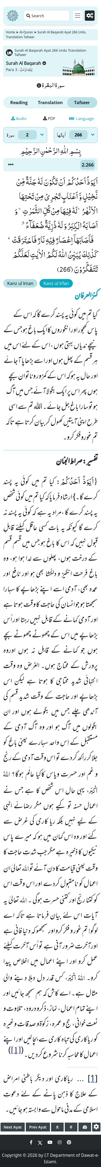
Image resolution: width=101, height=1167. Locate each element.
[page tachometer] (85, 1127)
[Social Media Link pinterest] (69, 1142)
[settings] (96, 1127)
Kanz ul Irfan (56, 283)
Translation (50, 102)
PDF (49, 118)
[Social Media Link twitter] (40, 1142)
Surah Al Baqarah (26, 63)
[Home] (12, 15)
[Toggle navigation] (77, 15)
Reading (19, 102)
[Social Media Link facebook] (32, 1142)
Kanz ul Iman (20, 283)
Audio (19, 118)
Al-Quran (26, 32)
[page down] (71, 1127)
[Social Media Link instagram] (60, 1142)
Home (10, 32)
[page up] (57, 1127)
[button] (10, 165)
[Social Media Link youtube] (50, 1142)
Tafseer (82, 102)
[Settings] (89, 15)
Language (81, 118)
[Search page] (46, 15)
